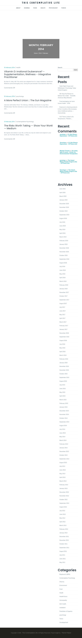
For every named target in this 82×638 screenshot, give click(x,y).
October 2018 (63, 255)
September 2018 (64, 259)
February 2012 (63, 529)
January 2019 (63, 244)
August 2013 (63, 462)
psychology (53, 8)
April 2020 (62, 192)
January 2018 (63, 288)
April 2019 (62, 233)
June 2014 (62, 433)
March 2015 (62, 399)
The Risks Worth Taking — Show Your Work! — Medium (26, 131)
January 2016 (63, 362)
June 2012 (62, 514)
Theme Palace (66, 633)
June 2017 (62, 311)
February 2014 (63, 444)
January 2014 (63, 447)
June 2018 (62, 270)
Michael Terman (65, 150)
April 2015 (62, 396)
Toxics (61, 618)
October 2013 (63, 455)
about (18, 8)
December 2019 (64, 203)
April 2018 (62, 277)
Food (60, 589)
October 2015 (63, 373)
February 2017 (63, 325)
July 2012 (62, 510)
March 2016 (62, 355)
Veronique (63, 142)
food (35, 8)
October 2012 (63, 499)
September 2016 (64, 336)
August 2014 (63, 425)
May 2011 (62, 562)
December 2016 (64, 333)
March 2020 (62, 196)
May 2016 (62, 348)
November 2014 (64, 414)
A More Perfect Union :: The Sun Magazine (23, 102)
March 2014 (62, 440)
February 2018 (63, 285)
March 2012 (62, 525)
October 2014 (63, 418)
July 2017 (62, 307)
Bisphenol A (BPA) (64, 574)
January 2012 (63, 532)
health (43, 8)
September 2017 (64, 299)
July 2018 (62, 266)
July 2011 (62, 555)
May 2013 (62, 473)
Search (60, 67)
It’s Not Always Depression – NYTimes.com (68, 135)
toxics (63, 8)
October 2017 (63, 296)
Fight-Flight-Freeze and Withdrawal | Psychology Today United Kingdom (67, 88)
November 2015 (64, 370)
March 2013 (62, 481)
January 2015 (63, 407)
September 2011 (64, 547)
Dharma (61, 581)
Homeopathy (63, 600)
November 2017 (64, 292)
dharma (27, 8)
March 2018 (62, 281)
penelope (63, 134)
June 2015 (62, 388)
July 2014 (62, 429)
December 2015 (64, 366)
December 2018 (64, 248)
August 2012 (63, 507)
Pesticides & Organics (65, 611)
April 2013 (62, 477)
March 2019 (62, 237)
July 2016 (62, 344)
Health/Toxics (63, 596)
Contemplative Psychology (25, 125)
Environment (63, 585)
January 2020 (63, 200)
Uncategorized (63, 622)
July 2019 (62, 222)
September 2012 (64, 503)
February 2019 (63, 240)
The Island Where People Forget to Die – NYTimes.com (68, 162)
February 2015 (63, 403)
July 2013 (62, 466)
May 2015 (62, 392)
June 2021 (62, 188)
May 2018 (62, 274)
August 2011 (63, 551)
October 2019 (63, 211)
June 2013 (62, 470)
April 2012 (62, 521)
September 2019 (64, 214)
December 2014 (64, 410)
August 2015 (63, 381)
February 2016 (63, 359)
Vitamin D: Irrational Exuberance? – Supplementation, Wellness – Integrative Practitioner (25, 74)
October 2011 (63, 544)
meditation (62, 607)
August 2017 (63, 303)
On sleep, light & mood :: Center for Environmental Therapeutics (69, 152)
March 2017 (62, 322)
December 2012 (64, 492)
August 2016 (63, 340)
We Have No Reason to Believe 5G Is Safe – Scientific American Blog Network (66, 95)
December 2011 (64, 536)
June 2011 (62, 558)
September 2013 (64, 458)
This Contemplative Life (41, 2)
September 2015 (64, 377)
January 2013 (63, 488)
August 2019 (63, 218)
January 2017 (63, 329)
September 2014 (64, 421)
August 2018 (63, 262)
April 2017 (62, 318)
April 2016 (62, 351)
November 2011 (64, 540)
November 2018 (64, 251)
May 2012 (62, 518)
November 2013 (64, 451)
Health (18, 67)
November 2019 (64, 207)
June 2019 (62, 225)
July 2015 (62, 384)
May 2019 (62, 229)
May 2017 (62, 314)
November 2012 (64, 495)
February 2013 (63, 484)
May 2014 (62, 436)
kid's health (62, 604)
